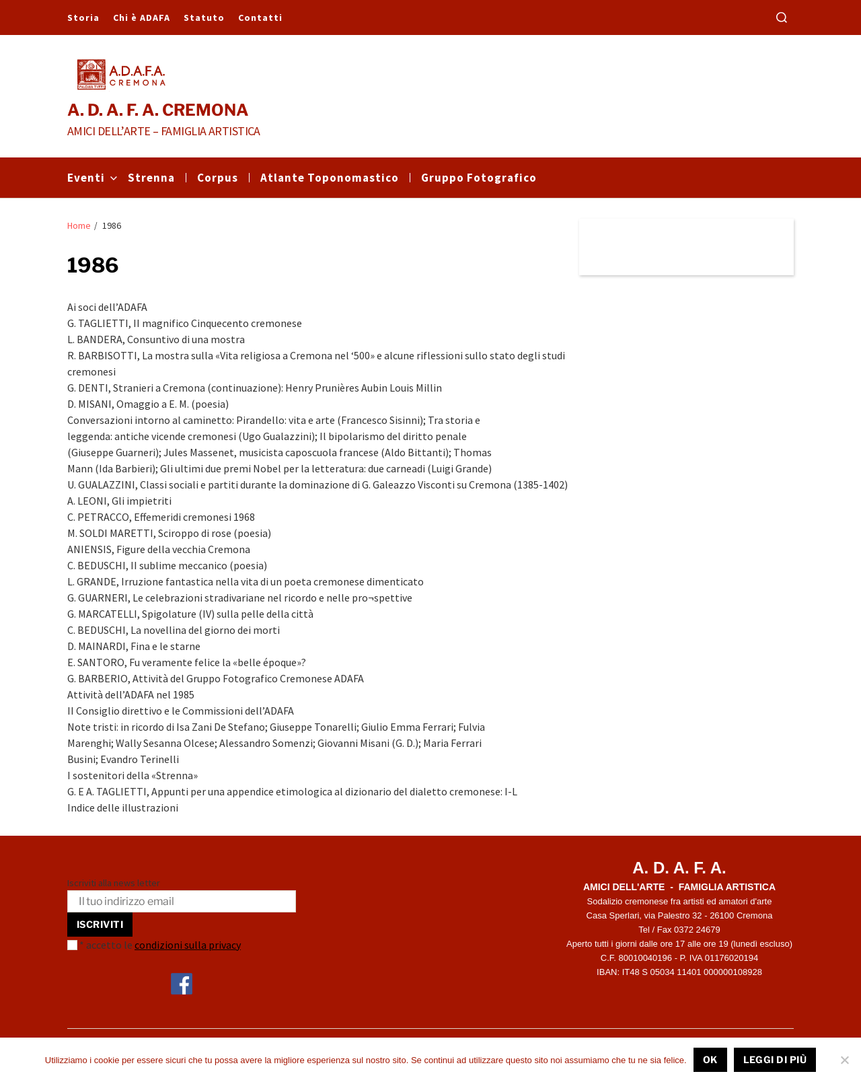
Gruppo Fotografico (479, 177)
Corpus (217, 177)
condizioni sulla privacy (188, 944)
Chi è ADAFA (141, 17)
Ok (710, 1059)
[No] (844, 1060)
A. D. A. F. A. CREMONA (158, 110)
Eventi (92, 177)
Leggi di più (775, 1059)
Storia (83, 17)
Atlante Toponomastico (329, 177)
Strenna (151, 177)
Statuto (204, 17)
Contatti (260, 17)
